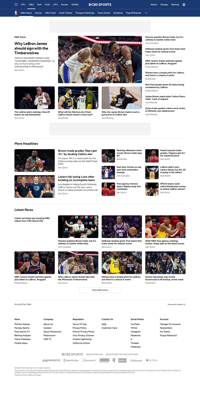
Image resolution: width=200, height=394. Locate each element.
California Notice (81, 343)
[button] (146, 13)
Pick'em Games (22, 324)
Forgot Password (168, 335)
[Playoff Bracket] (133, 13)
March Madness (22, 339)
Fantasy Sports (21, 328)
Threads (135, 343)
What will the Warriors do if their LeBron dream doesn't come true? (78, 102)
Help (104, 324)
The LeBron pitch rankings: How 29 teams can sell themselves (34, 102)
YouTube (135, 324)
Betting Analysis (22, 335)
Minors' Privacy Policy (83, 331)
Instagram (136, 331)
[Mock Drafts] (104, 13)
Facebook (135, 335)
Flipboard (136, 346)
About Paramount (52, 331)
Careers (47, 328)
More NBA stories (100, 290)
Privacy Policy (79, 328)
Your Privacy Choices (83, 335)
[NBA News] (26, 13)
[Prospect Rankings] (85, 13)
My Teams (165, 331)
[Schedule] (118, 13)
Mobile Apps (20, 343)
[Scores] (38, 13)
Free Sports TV (22, 331)
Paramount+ (49, 335)
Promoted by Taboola (177, 304)
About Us (48, 324)
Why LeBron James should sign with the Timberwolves (78, 59)
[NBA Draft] (50, 13)
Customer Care (109, 328)
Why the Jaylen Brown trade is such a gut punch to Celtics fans (122, 102)
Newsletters (166, 328)
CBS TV (47, 339)
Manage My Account (170, 324)
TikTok (134, 328)
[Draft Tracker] (66, 13)
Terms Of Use (80, 324)
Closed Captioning (82, 339)
